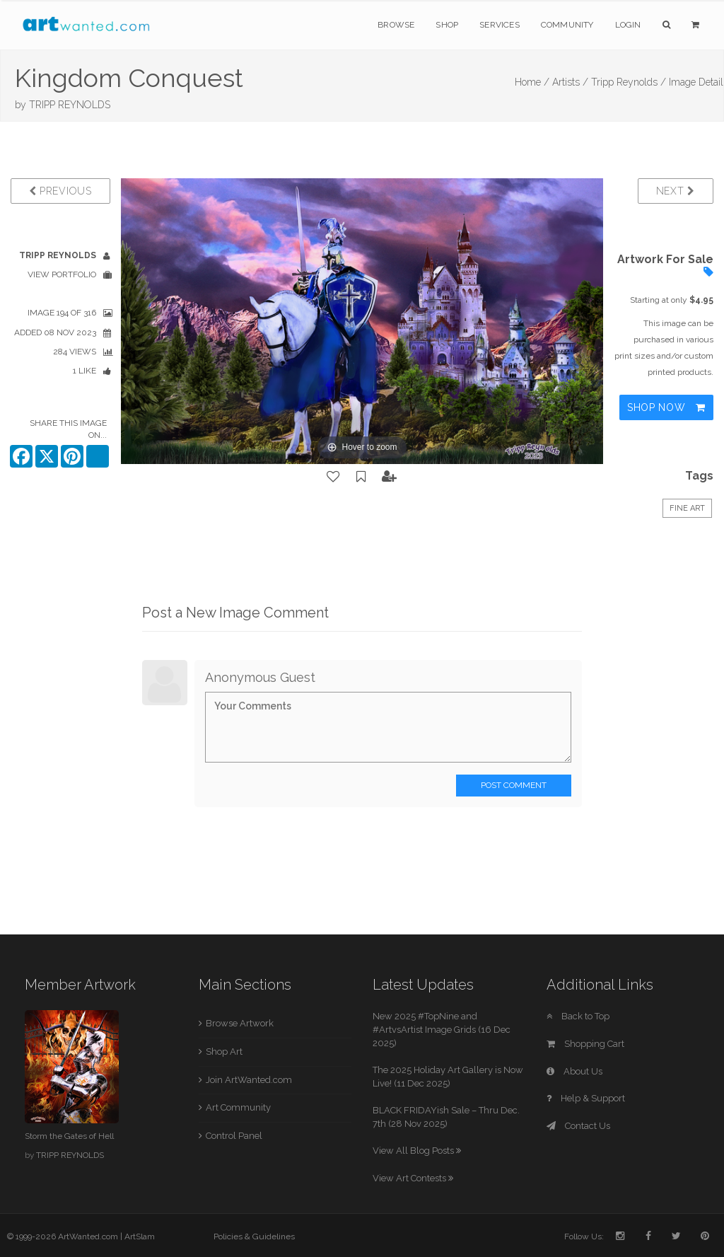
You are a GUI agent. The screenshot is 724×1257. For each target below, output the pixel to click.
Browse (396, 25)
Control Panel (234, 1135)
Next (675, 191)
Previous (60, 191)
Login (628, 25)
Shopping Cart (585, 1043)
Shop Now (666, 407)
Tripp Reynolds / (628, 82)
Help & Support (586, 1098)
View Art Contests (413, 1178)
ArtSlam (139, 1236)
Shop (447, 25)
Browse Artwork (240, 1023)
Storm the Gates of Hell (69, 1136)
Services (499, 25)
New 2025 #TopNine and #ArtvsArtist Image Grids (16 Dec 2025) (441, 1029)
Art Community (238, 1107)
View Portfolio (62, 274)
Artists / (570, 82)
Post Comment (514, 785)
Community (567, 25)
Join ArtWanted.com (249, 1079)
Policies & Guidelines (254, 1236)
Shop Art (224, 1051)
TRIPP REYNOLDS (69, 104)
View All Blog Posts (417, 1150)
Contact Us (578, 1125)
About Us (574, 1071)
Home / (532, 82)
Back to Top (578, 1016)
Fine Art (687, 508)
